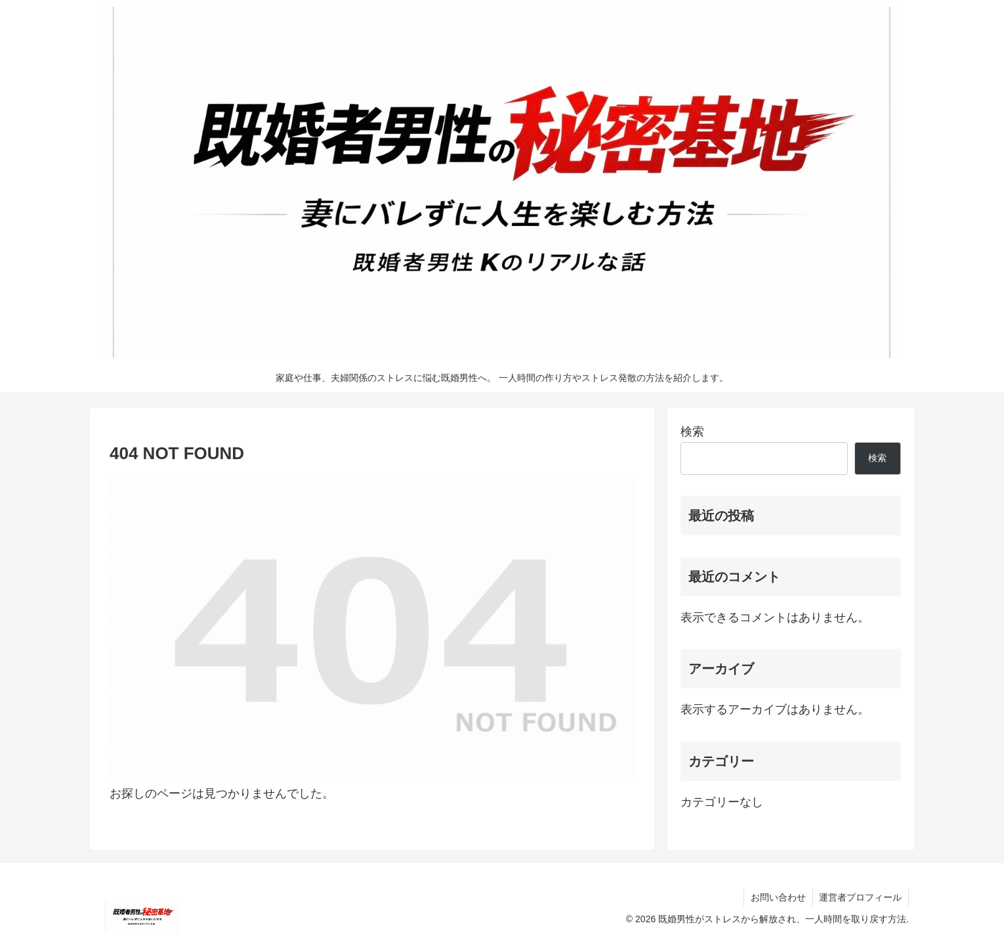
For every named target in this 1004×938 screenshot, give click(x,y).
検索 (692, 431)
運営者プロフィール (860, 897)
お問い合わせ (777, 897)
